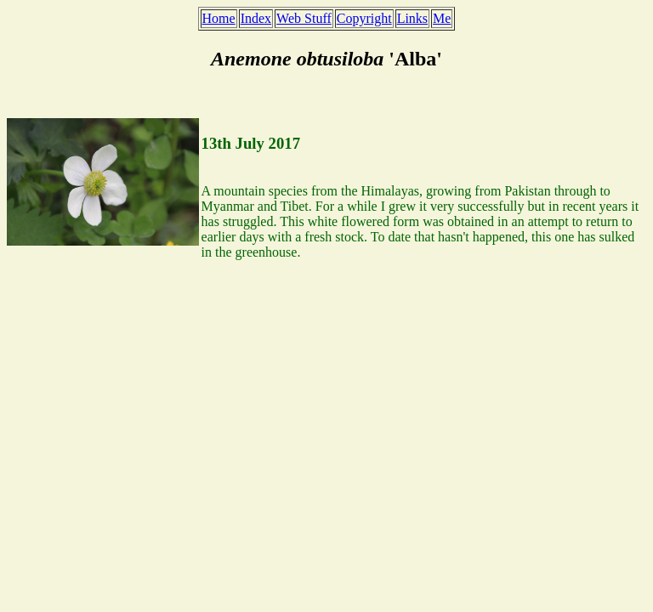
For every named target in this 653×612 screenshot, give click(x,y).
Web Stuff (304, 18)
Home (219, 18)
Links (412, 18)
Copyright (364, 18)
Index (256, 18)
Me (442, 18)
